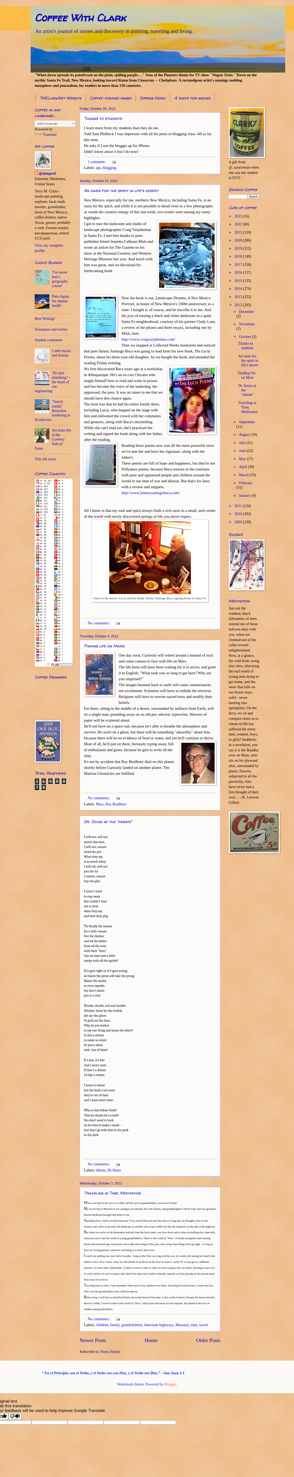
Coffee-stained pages (110, 98)
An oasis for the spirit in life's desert (121, 190)
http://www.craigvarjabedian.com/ (148, 339)
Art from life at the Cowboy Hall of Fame (53, 439)
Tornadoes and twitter (51, 329)
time (194, 1325)
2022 (238, 224)
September (247, 422)
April (243, 467)
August (245, 435)
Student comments (48, 340)
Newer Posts (93, 1340)
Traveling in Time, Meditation (112, 1193)
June (243, 451)
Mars (100, 804)
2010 (238, 514)
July (242, 443)
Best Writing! (45, 319)
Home (151, 1340)
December (247, 312)
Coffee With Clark (80, 18)
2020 (238, 240)
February (246, 483)
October (245, 337)
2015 (238, 281)
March (244, 475)
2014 (238, 289)
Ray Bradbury (116, 804)
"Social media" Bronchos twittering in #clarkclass (52, 411)
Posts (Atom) (110, 1352)
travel (203, 1325)
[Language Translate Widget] (55, 123)
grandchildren (131, 1325)
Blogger (170, 1384)
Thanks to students (103, 118)
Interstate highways (159, 1325)
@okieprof (47, 173)
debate (101, 1170)
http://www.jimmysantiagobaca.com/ (150, 493)
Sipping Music (153, 98)
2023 (238, 216)
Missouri (182, 1325)
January (245, 495)
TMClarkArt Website (60, 98)
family (115, 1325)
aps (98, 168)
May (243, 459)
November (247, 324)
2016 (238, 272)
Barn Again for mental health (60, 300)
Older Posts (208, 1340)
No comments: (99, 623)
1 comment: (97, 162)
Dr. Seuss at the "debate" (108, 821)
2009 (238, 522)
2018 (238, 256)
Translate (46, 134)
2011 (238, 506)
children (102, 1325)
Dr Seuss (114, 1170)
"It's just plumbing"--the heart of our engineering (52, 382)
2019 (238, 248)
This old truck (45, 459)
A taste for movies (192, 98)
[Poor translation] (14, 1416)
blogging (109, 168)
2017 (238, 265)
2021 (238, 232)
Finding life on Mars (104, 646)
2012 (238, 305)
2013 (238, 297)
